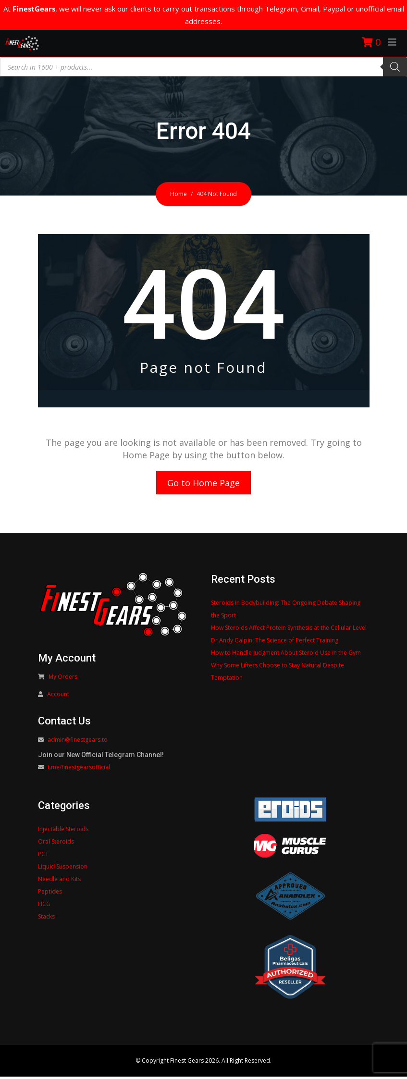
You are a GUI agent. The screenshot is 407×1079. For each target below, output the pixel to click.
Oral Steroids (56, 844)
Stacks (46, 919)
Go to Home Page (203, 484)
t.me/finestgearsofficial (79, 769)
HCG (44, 906)
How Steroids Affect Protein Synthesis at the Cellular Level (289, 630)
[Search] (395, 66)
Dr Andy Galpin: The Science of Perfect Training (274, 642)
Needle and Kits (59, 881)
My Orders (63, 679)
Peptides (50, 894)
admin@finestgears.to (78, 742)
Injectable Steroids (63, 831)
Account (58, 696)
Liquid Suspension (62, 869)
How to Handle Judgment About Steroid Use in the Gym (286, 655)
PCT (43, 856)
